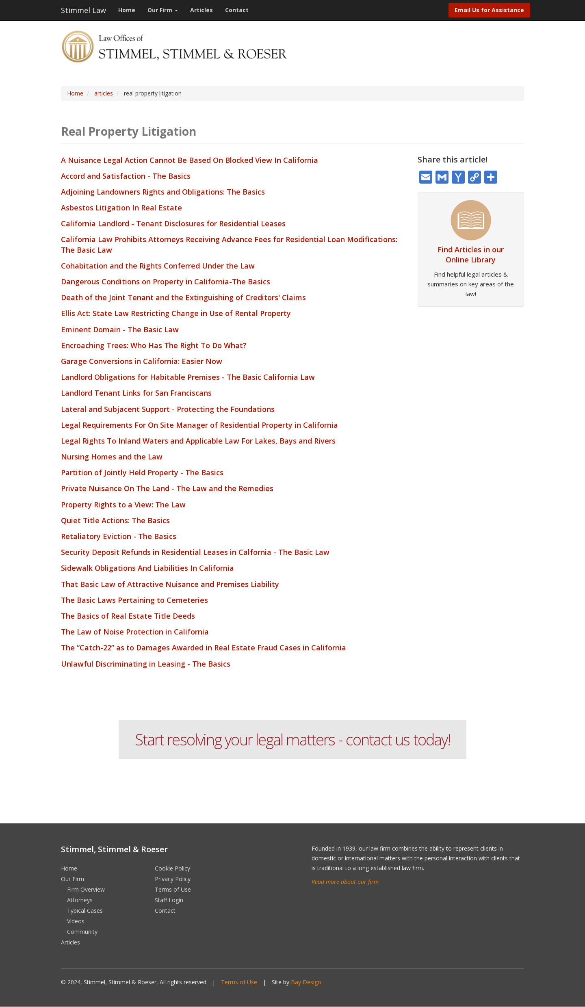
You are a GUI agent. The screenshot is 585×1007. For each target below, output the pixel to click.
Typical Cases (85, 910)
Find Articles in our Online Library (471, 254)
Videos (75, 921)
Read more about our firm (345, 882)
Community (82, 932)
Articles (201, 10)
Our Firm (162, 10)
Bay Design (306, 982)
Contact (237, 10)
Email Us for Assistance (489, 10)
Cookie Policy (172, 868)
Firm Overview (86, 889)
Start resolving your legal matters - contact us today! (292, 739)
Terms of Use (173, 889)
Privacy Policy (173, 879)
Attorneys (80, 900)
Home (126, 10)
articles (103, 93)
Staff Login (169, 900)
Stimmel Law (83, 10)
